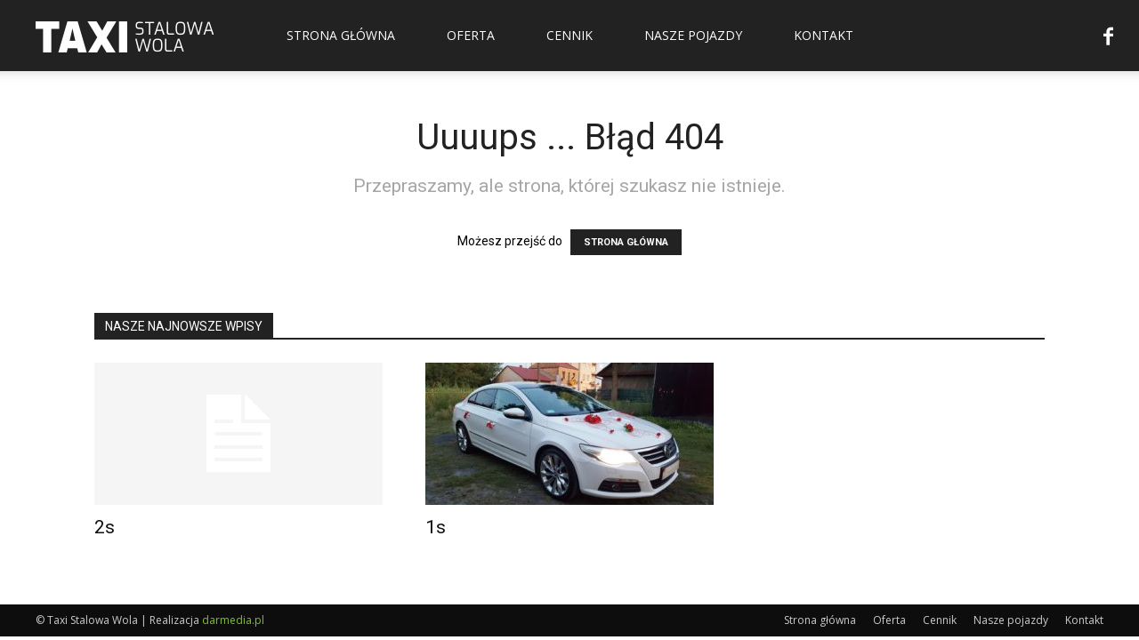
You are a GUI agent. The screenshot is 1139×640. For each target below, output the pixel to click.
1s (435, 527)
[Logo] (125, 35)
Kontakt (823, 35)
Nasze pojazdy (693, 35)
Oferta (471, 35)
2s (104, 527)
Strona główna (341, 35)
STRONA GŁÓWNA (626, 242)
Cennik (569, 35)
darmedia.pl (233, 620)
